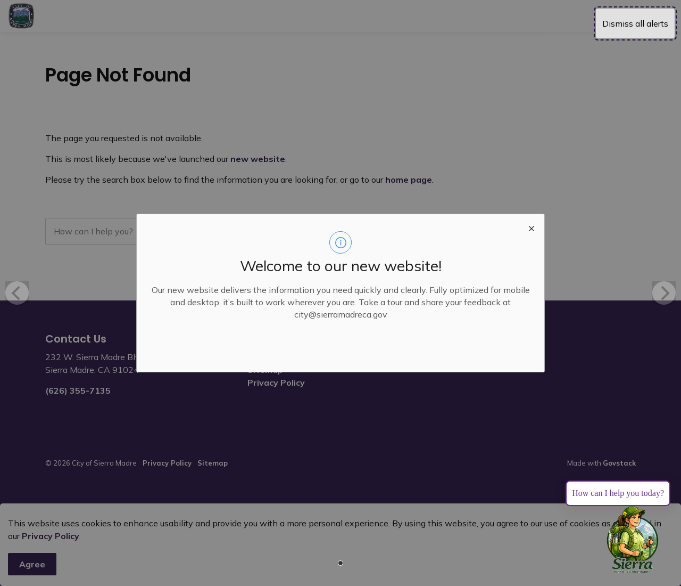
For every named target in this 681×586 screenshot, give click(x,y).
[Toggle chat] (632, 540)
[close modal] (531, 227)
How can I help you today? (618, 493)
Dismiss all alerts (635, 23)
